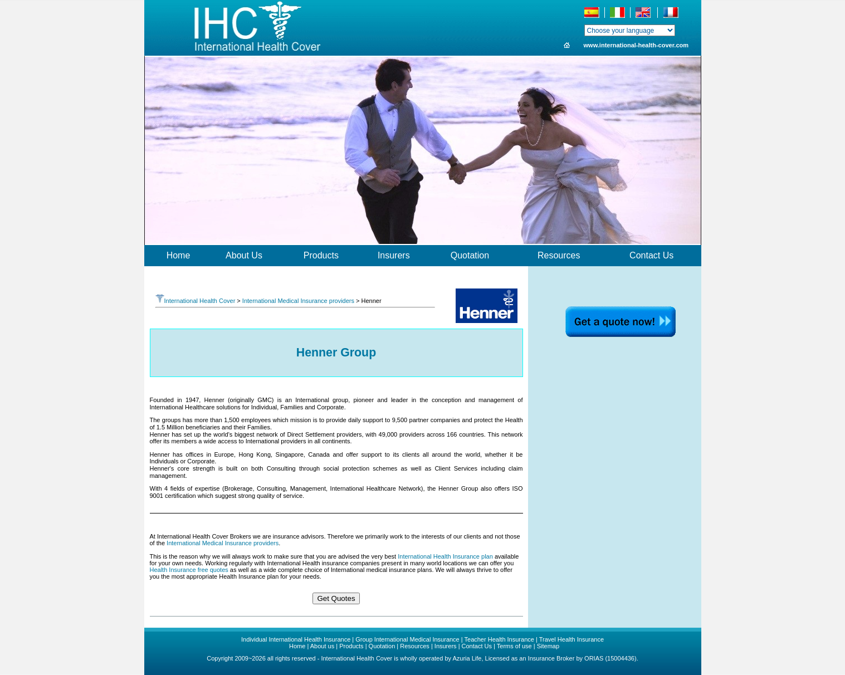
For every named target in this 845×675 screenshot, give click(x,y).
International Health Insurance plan (445, 556)
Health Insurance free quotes (189, 569)
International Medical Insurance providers (298, 300)
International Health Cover (195, 300)
